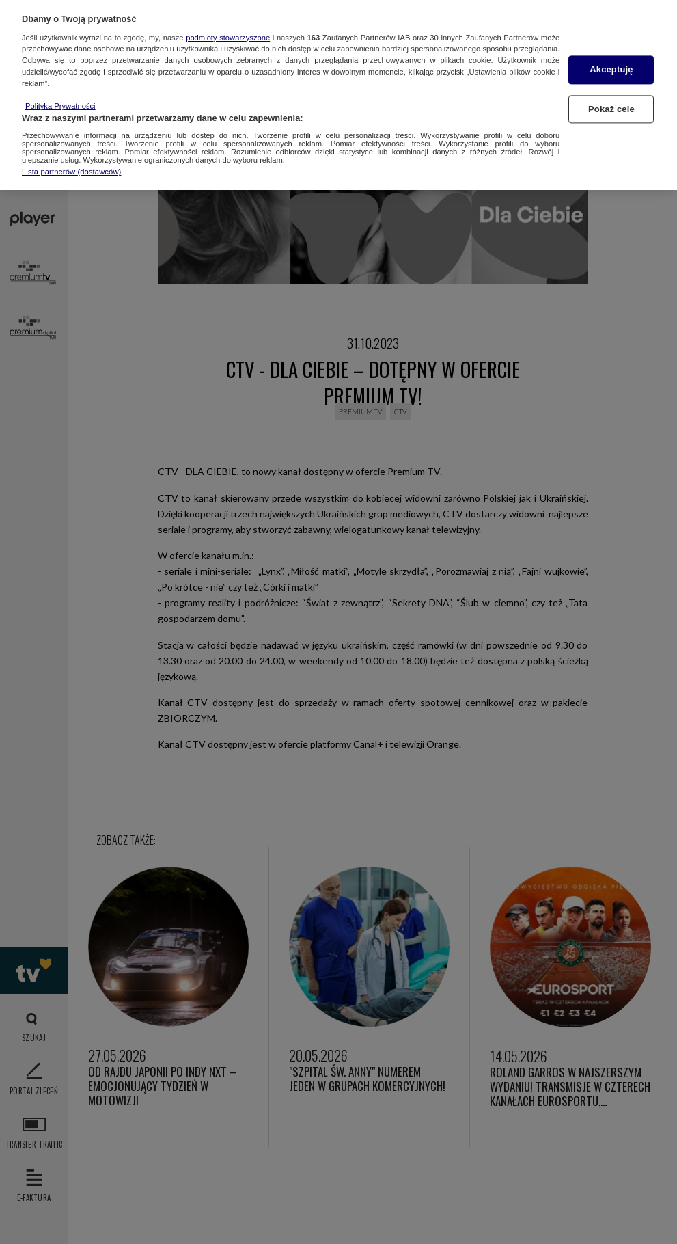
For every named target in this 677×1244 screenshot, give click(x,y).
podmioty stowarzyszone (228, 37)
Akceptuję (611, 70)
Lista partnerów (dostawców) (71, 171)
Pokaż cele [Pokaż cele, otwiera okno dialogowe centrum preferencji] (611, 109)
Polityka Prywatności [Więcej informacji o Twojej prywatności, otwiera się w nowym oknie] (60, 106)
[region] (338, 95)
